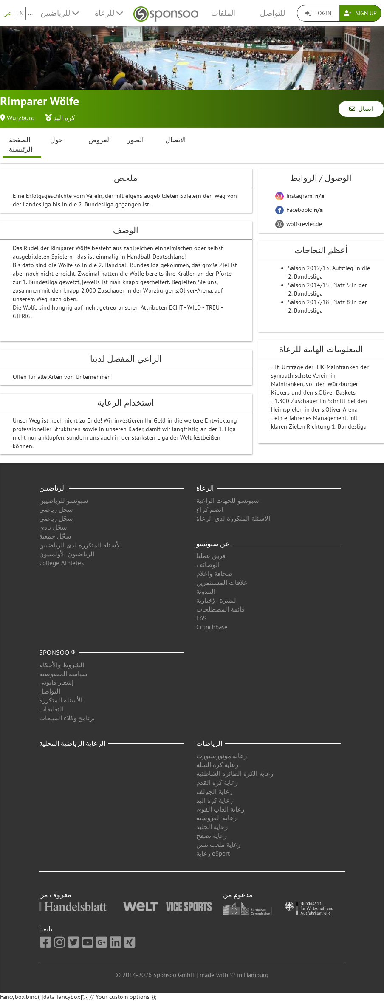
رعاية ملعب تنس (218, 844)
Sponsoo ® (57, 652)
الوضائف (208, 565)
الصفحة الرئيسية (20, 144)
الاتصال (175, 139)
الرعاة (205, 488)
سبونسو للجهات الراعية (227, 500)
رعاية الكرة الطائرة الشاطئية (234, 774)
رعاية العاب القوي (220, 809)
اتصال (361, 109)
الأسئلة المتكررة (60, 700)
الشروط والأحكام (61, 665)
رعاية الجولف (214, 791)
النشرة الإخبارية (217, 600)
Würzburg (21, 117)
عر (8, 13)
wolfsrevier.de (298, 224)
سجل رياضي (56, 509)
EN (19, 13)
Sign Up (360, 13)
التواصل (49, 691)
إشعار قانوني (56, 682)
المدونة (205, 591)
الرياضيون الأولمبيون (66, 554)
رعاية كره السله (217, 765)
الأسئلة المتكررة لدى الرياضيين (80, 545)
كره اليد (64, 117)
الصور (135, 139)
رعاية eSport (213, 853)
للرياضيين (59, 13)
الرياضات (209, 743)
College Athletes (61, 563)
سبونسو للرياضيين (63, 500)
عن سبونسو (212, 543)
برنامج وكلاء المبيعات (67, 718)
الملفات (223, 13)
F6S (201, 618)
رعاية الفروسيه (216, 818)
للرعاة (109, 13)
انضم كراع (209, 509)
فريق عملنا (211, 556)
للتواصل (272, 13)
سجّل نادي (53, 527)
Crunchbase (212, 627)
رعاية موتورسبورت (221, 756)
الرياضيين (52, 488)
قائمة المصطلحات (220, 609)
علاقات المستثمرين (222, 582)
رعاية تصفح (211, 836)
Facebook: (299, 210)
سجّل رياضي (56, 518)
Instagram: (299, 196)
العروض (99, 139)
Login (318, 13)
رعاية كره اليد (214, 800)
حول (56, 139)
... (30, 13)
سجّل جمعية (55, 536)
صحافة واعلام (214, 574)
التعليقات (51, 709)
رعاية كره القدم (217, 782)
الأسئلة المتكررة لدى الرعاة (233, 518)
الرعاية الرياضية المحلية (72, 743)
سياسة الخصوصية (63, 674)
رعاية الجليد (212, 827)
